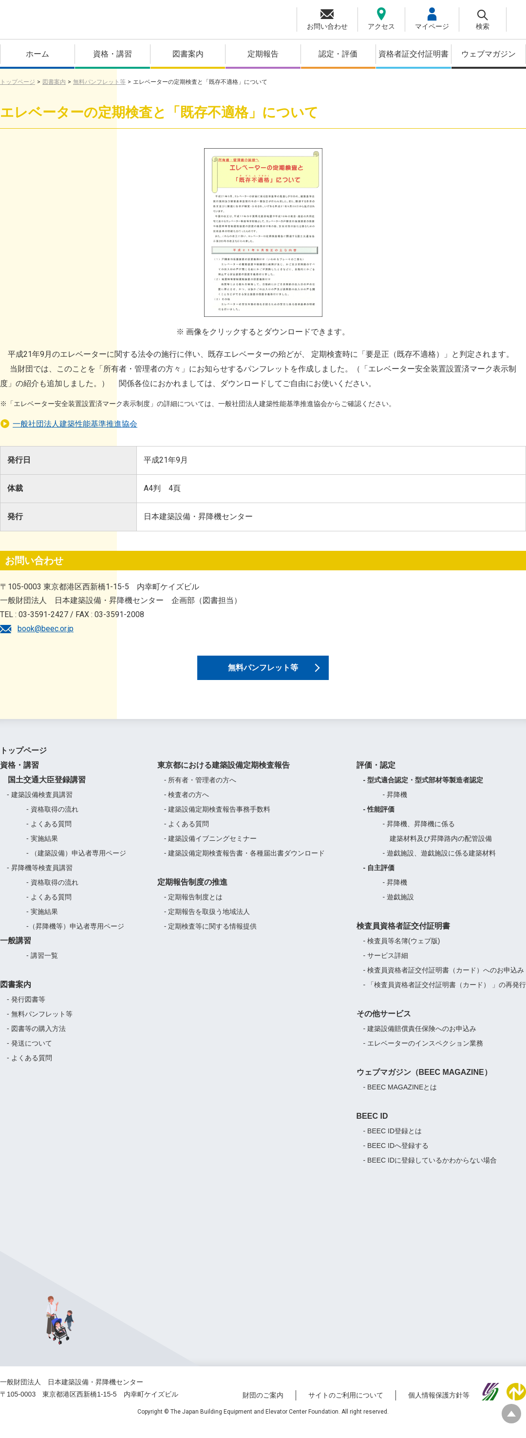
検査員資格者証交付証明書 (403, 936)
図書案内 (188, 54)
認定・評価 (338, 54)
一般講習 (15, 951)
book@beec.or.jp (46, 628)
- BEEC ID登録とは (392, 1141)
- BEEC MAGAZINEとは (400, 1097)
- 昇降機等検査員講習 (40, 878)
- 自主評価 (379, 878)
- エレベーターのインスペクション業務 (423, 1053)
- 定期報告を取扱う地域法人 (207, 922)
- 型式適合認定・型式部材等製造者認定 (423, 790)
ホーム (37, 54)
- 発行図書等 (26, 1009)
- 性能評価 (379, 819)
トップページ (17, 81)
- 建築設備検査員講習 (40, 805)
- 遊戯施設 (398, 907)
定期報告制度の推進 (192, 892)
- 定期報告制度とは (193, 907)
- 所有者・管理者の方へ (200, 790)
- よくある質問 (49, 834)
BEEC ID (372, 1126)
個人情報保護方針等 (439, 1405)
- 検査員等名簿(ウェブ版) (401, 951)
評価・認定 (376, 775)
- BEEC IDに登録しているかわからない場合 (430, 1170)
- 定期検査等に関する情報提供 (210, 936)
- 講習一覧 (42, 966)
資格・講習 (112, 54)
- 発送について (29, 1053)
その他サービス (384, 1024)
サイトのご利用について (345, 1405)
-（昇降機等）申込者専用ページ (75, 936)
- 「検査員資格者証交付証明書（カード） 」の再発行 (444, 995)
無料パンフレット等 (99, 81)
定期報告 (263, 54)
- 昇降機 (395, 805)
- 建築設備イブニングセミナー (210, 849)
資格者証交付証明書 (413, 54)
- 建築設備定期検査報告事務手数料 (217, 819)
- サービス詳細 (386, 966)
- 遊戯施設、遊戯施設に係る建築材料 (439, 863)
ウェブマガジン (488, 54)
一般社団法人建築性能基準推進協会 (75, 423)
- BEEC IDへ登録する (396, 1156)
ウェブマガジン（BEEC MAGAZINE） (424, 1082)
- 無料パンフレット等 (40, 1024)
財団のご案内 (263, 1405)
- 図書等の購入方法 (36, 1039)
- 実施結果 (42, 849)
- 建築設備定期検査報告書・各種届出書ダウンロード (244, 863)
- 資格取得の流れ (52, 819)
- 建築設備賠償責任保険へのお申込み (420, 1039)
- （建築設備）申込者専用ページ (76, 863)
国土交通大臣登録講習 (43, 790)
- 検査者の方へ (186, 805)
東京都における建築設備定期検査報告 (223, 775)
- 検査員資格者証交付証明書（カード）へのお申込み (444, 980)
